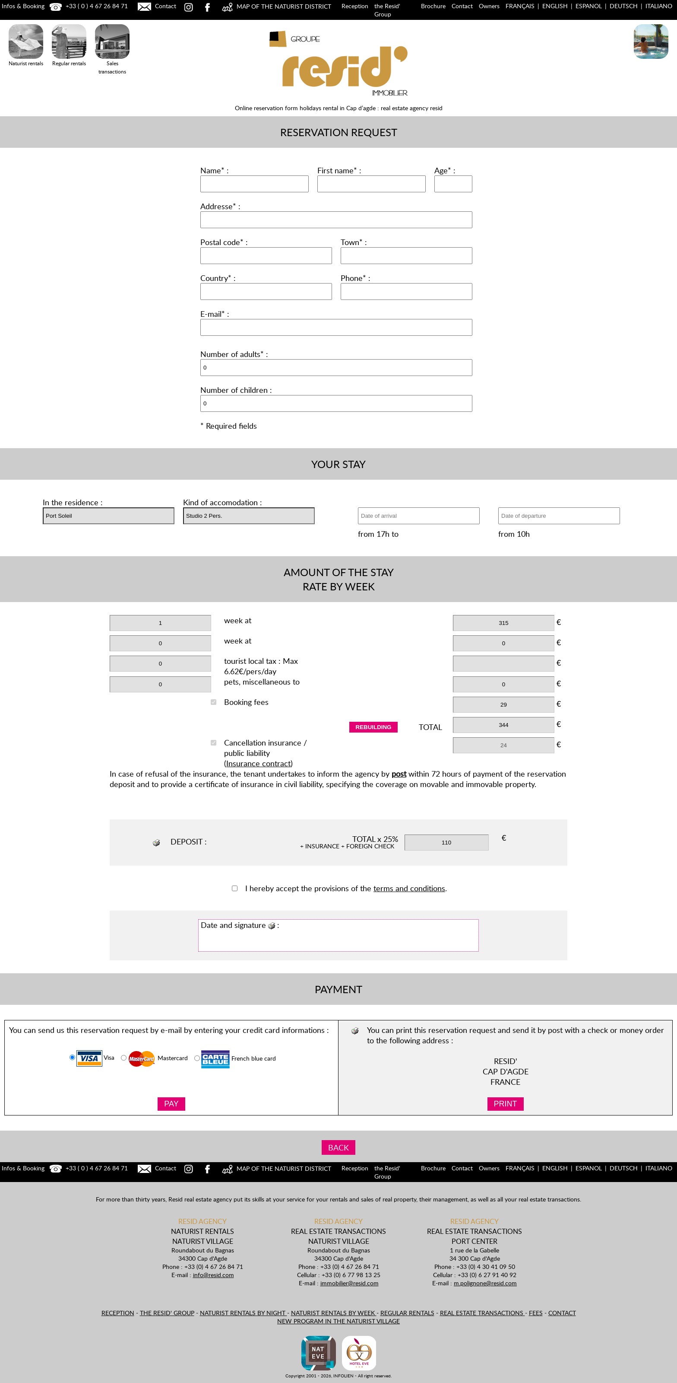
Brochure (433, 6)
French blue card (235, 1059)
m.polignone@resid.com (485, 1283)
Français (520, 6)
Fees (536, 1313)
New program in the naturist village (338, 1321)
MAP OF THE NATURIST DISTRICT (275, 6)
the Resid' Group (387, 10)
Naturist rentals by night (243, 1313)
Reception (355, 6)
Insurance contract (258, 763)
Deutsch (624, 6)
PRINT (505, 1103)
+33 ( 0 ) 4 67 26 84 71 (87, 6)
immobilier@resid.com (349, 1283)
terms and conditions (409, 888)
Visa (92, 1058)
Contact (156, 6)
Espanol (589, 6)
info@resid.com (213, 1275)
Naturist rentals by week (333, 1313)
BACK (338, 1147)
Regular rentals (407, 1313)
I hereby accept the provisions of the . (339, 888)
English (555, 6)
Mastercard (154, 1059)
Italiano (658, 6)
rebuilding (374, 727)
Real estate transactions (482, 1313)
